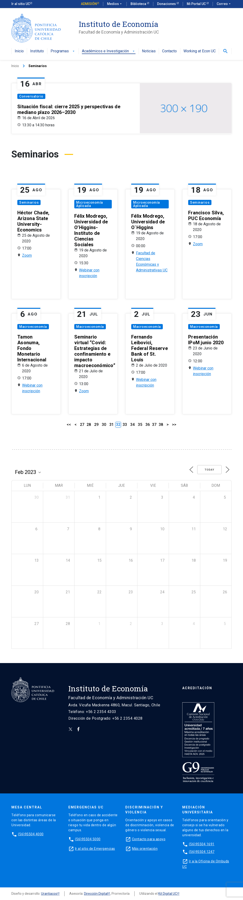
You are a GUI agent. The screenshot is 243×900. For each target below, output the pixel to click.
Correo (224, 4)
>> (174, 424)
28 (89, 424)
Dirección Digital (96, 893)
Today (209, 469)
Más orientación (145, 849)
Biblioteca (139, 4)
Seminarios (29, 202)
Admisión (89, 4)
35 (140, 424)
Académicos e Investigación (109, 51)
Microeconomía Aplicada (89, 204)
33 (125, 424)
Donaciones (167, 4)
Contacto (169, 51)
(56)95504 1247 (202, 851)
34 (132, 424)
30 (104, 424)
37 (154, 424)
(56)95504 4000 (31, 834)
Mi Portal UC (196, 4)
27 (82, 424)
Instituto (37, 51)
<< (69, 424)
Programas (63, 51)
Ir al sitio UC (20, 4)
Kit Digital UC (167, 893)
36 (147, 424)
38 (161, 424)
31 (111, 424)
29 (96, 424)
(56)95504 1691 (202, 844)
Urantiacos (49, 893)
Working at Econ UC (199, 51)
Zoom (27, 255)
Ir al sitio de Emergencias (95, 849)
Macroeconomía (33, 327)
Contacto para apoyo (149, 839)
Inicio (19, 51)
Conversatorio (31, 96)
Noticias (149, 51)
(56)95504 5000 (88, 839)
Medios (115, 4)
